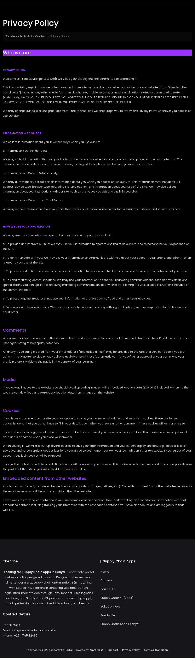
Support (113, 650)
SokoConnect (110, 606)
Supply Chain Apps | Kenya (119, 624)
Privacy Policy (131, 650)
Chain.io (106, 580)
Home (104, 572)
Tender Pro (108, 615)
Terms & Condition (156, 650)
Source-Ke (108, 589)
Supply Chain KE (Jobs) (116, 598)
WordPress (96, 650)
